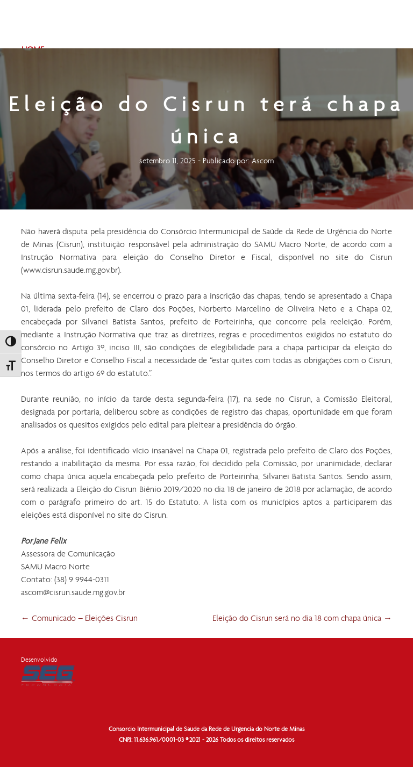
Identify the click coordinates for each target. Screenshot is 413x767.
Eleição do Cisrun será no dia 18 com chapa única (302, 618)
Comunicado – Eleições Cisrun (79, 618)
